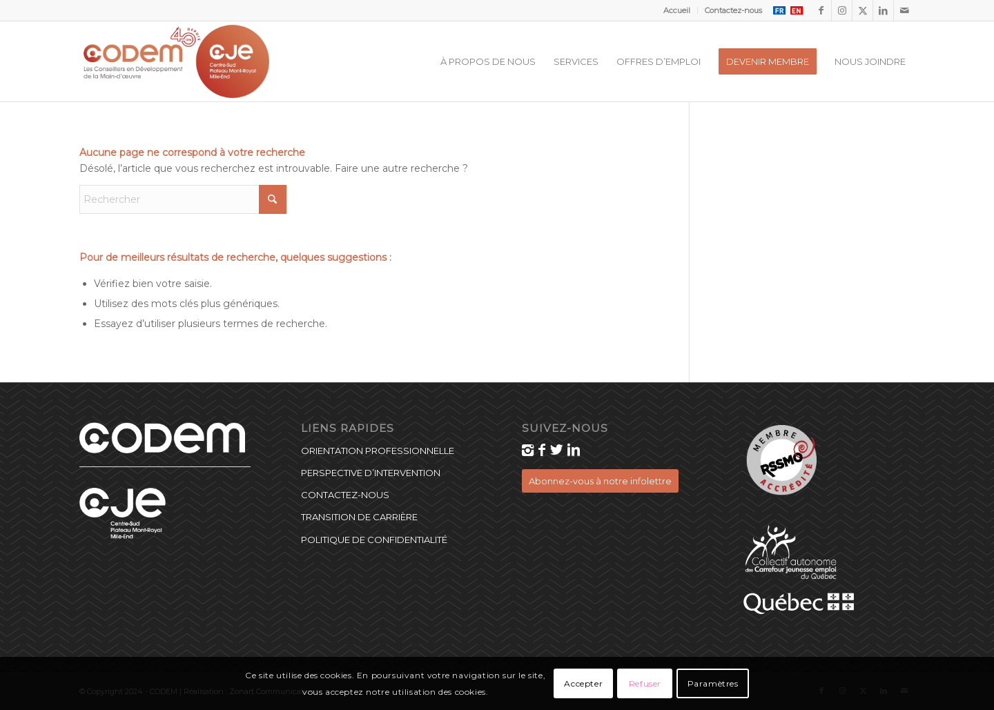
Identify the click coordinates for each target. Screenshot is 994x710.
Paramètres (713, 683)
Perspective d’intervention (370, 472)
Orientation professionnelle (377, 450)
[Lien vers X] (862, 10)
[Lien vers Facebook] (821, 10)
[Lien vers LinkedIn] (883, 10)
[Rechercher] (182, 199)
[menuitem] (677, 10)
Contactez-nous (733, 10)
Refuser (645, 683)
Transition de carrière (359, 516)
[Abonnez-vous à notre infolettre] (600, 481)
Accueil (676, 10)
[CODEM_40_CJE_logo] (176, 61)
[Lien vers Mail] (904, 10)
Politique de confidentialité (374, 539)
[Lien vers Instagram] (842, 10)
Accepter (583, 683)
